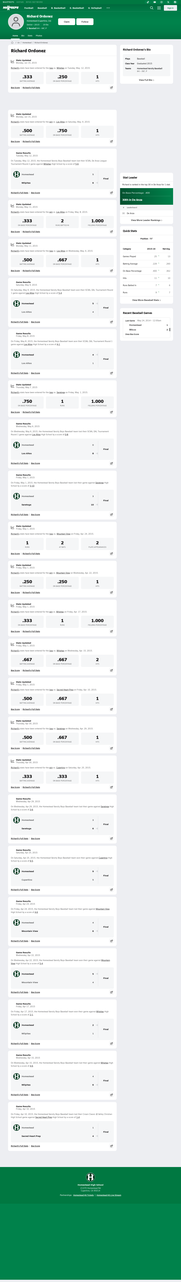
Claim (67, 21)
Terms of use (90, 1242)
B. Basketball (58, 7)
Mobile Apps (42, 1242)
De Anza (130, 213)
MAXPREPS (8, 2)
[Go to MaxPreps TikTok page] (70, 1230)
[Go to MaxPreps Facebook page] (111, 1230)
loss (51, 68)
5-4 (60, 293)
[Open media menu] (159, 8)
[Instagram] (161, 2)
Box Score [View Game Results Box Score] (35, 192)
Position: (144, 238)
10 (92, 504)
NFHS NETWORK (34, 2)
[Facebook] (175, 2)
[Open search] (151, 8)
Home (15, 35)
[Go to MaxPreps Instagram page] (90, 1230)
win (51, 121)
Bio (22, 35)
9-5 (31, 861)
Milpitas (60, 68)
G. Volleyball (95, 7)
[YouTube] (155, 2)
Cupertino (60, 767)
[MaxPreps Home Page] (12, 42)
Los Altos (60, 121)
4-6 (36, 912)
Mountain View (63, 533)
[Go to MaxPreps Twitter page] (100, 1230)
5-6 (77, 164)
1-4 (78, 1117)
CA (18, 42)
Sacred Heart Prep (65, 689)
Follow (84, 21)
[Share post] (111, 87)
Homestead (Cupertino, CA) (39, 20)
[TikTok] (148, 2)
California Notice (108, 1242)
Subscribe (57, 1242)
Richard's (15, 68)
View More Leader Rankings (146, 220)
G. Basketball (77, 7)
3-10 (32, 485)
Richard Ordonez (40, 16)
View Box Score (132, 334)
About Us (28, 1242)
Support (151, 1242)
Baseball (42, 7)
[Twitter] (168, 2)
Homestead (27, 42)
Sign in (170, 7)
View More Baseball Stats (146, 299)
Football (28, 7)
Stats (30, 35)
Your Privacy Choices (132, 1242)
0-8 (66, 434)
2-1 (31, 1014)
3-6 (31, 809)
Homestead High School (91, 1179)
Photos (39, 35)
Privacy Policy (72, 1242)
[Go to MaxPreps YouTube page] (80, 1230)
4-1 (58, 344)
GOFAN (20, 2)
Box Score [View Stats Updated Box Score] (15, 87)
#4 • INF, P (37, 28)
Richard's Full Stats (31, 87)
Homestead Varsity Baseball (149, 68)
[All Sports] (108, 8)
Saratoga (61, 392)
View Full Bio (146, 79)
